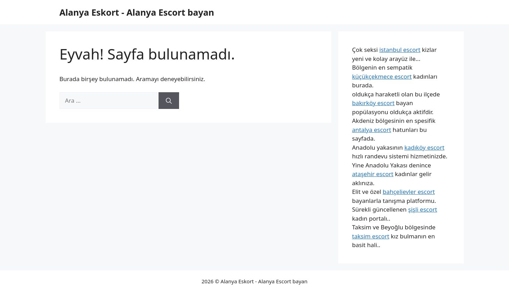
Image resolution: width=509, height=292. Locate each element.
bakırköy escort (373, 103)
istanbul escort (400, 50)
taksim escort (371, 236)
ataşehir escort (373, 174)
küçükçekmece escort (382, 76)
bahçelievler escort (409, 192)
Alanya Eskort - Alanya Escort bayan (137, 12)
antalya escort (371, 130)
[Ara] (169, 100)
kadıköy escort (424, 147)
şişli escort (422, 209)
